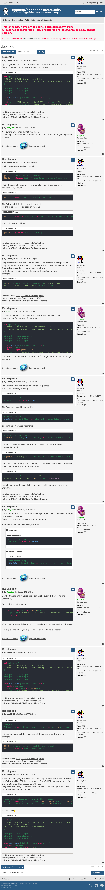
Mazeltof (10, 885)
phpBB (11, 883)
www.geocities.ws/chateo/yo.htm (30, 112)
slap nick (7, 46)
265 (83, 72)
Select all (13, 72)
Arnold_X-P (81, 66)
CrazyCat (80, 136)
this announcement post (32, 39)
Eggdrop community (33, 146)
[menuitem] (16, 3)
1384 (84, 141)
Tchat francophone (10, 146)
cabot (16, 885)
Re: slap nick (9, 124)
